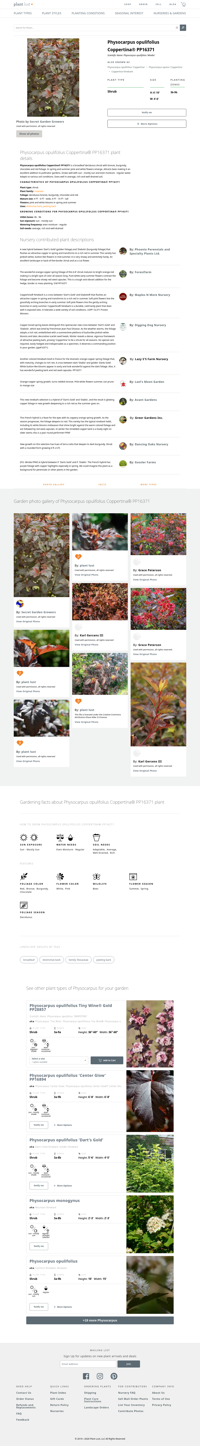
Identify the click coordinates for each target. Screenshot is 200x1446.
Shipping (90, 1392)
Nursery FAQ (126, 1392)
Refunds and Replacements (26, 1406)
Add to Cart (107, 1060)
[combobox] (59, 1060)
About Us (158, 1392)
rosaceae (38, 191)
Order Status (25, 1399)
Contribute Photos (130, 1411)
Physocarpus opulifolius (54, 1261)
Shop (127, 4)
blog (173, 4)
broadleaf (29, 960)
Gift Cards (57, 1399)
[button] (177, 27)
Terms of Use (161, 1399)
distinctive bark (34, 206)
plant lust (28, 682)
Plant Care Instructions (92, 1400)
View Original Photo (28, 621)
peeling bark (49, 206)
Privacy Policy (161, 1405)
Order (143, 4)
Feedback (22, 1419)
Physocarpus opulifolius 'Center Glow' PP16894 (68, 1077)
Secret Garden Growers (38, 612)
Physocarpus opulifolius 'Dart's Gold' (66, 1139)
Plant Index (58, 1392)
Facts (103, 484)
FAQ (19, 1413)
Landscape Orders (96, 1407)
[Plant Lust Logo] (23, 4)
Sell (159, 4)
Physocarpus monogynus (55, 1200)
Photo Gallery (54, 484)
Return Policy (59, 1405)
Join (129, 1364)
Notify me (147, 112)
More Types (148, 484)
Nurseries (57, 1411)
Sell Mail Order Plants (133, 1399)
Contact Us (23, 1392)
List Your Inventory (131, 1405)
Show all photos (29, 133)
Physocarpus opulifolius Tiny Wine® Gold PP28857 (71, 1007)
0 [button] (183, 3)
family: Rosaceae (78, 960)
